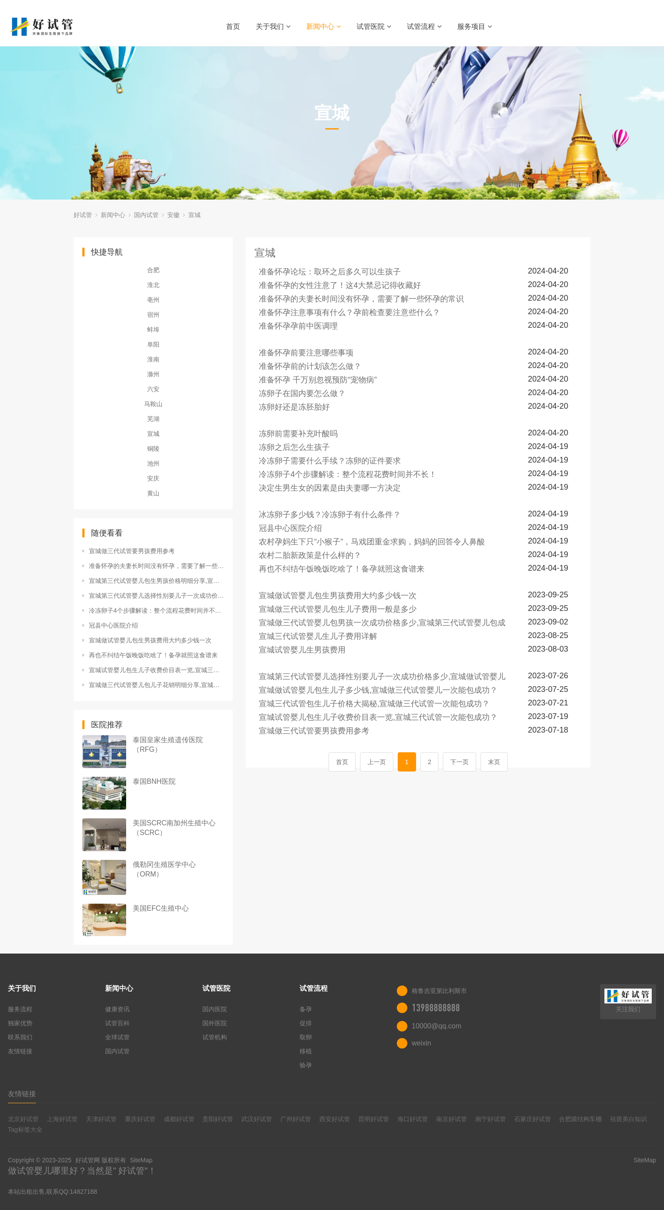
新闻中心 (323, 26)
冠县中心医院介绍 (113, 625)
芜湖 (153, 418)
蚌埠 (153, 329)
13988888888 (436, 1008)
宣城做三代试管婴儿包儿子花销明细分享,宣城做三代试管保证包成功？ (156, 684)
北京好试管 (23, 1118)
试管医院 (374, 26)
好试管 (83, 214)
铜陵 (153, 448)
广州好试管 (295, 1118)
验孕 (306, 1065)
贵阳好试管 (217, 1118)
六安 (153, 389)
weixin (421, 1043)
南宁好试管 (490, 1118)
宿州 (153, 314)
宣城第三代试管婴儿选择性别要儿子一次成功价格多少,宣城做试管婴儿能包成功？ (156, 595)
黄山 (153, 493)
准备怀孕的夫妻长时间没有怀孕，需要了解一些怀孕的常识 (156, 565)
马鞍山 (153, 403)
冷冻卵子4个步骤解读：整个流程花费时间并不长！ (156, 610)
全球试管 (117, 1037)
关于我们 (273, 26)
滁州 (153, 374)
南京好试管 (451, 1118)
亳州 (153, 299)
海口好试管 (412, 1118)
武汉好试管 (256, 1118)
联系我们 (20, 1037)
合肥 (153, 270)
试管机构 (214, 1037)
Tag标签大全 (25, 1129)
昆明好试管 (373, 1118)
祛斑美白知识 (628, 1118)
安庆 (153, 478)
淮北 (153, 284)
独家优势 (20, 1023)
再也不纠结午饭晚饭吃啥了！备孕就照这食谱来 (153, 655)
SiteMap (141, 1160)
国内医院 (214, 1009)
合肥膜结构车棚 (580, 1118)
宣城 (194, 214)
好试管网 (87, 1160)
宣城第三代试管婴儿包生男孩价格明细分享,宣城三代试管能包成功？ (156, 580)
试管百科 (117, 1023)
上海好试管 (62, 1118)
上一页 (376, 761)
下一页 (459, 761)
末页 (494, 761)
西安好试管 (334, 1118)
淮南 (153, 359)
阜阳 (153, 344)
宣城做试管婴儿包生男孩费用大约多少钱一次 (150, 640)
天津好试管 (101, 1118)
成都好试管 (179, 1118)
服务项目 (474, 26)
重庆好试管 (140, 1118)
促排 (306, 1023)
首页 (233, 26)
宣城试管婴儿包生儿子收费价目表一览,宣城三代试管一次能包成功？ (156, 669)
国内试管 (146, 214)
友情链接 (20, 1051)
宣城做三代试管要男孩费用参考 (132, 550)
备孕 (306, 1009)
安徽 (173, 214)
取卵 (306, 1037)
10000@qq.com (436, 1026)
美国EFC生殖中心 (161, 908)
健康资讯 (117, 1009)
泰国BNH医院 (154, 781)
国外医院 (214, 1023)
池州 (153, 463)
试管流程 (424, 26)
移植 (306, 1051)
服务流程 (20, 1009)
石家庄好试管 (532, 1118)
